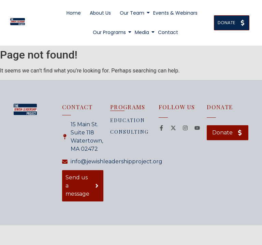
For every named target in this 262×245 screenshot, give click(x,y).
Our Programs (110, 32)
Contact (168, 32)
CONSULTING (129, 132)
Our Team (132, 13)
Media (142, 32)
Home (74, 13)
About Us (100, 13)
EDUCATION (127, 120)
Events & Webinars (175, 13)
